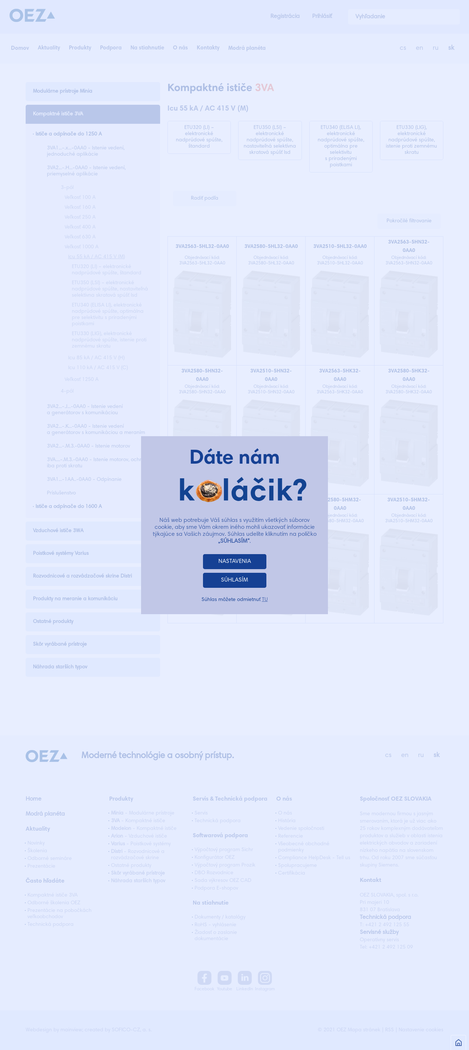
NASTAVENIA (234, 561)
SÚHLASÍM (234, 580)
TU (265, 599)
